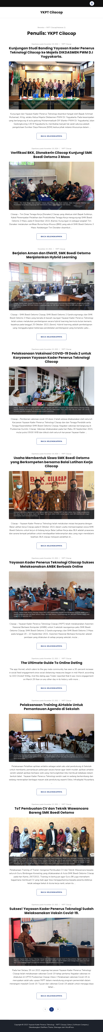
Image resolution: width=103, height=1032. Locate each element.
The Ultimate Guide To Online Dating (51, 662)
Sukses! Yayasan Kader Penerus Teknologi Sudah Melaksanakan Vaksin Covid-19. (51, 910)
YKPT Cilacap (51, 12)
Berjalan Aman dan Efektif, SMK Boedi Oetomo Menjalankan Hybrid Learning (51, 255)
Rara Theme (48, 1027)
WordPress (69, 1027)
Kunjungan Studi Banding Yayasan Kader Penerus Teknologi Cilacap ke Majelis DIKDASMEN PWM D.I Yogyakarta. (51, 52)
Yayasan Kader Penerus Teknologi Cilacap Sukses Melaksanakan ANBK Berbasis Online (51, 564)
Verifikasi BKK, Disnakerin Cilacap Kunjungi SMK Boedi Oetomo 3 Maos (51, 154)
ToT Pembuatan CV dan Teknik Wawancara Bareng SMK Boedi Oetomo (51, 810)
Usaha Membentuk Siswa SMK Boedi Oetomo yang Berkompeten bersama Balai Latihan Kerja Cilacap (51, 462)
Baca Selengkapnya (51, 136)
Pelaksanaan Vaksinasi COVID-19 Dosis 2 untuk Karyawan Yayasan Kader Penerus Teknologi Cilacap (51, 357)
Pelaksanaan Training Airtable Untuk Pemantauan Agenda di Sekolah (51, 706)
